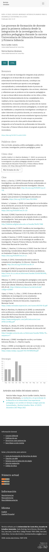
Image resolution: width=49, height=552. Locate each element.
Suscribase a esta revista (15, 443)
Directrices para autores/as (16, 441)
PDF (4, 63)
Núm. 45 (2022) (6, 14)
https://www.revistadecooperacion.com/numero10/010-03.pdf (24, 306)
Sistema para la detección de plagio (19, 461)
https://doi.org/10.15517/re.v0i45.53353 (14, 135)
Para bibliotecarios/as (10, 500)
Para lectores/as (8, 495)
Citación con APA (12, 458)
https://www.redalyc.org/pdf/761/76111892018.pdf (20, 351)
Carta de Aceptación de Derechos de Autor (21, 456)
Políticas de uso (11, 438)
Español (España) (8, 514)
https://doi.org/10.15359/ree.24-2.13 (14, 211)
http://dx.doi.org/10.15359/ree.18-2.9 (20, 265)
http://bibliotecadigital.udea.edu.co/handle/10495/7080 (22, 224)
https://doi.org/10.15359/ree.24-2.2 (14, 256)
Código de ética (11, 466)
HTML (12, 63)
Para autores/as (7, 498)
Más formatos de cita (11, 170)
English (4, 512)
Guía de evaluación (12, 463)
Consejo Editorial (12, 436)
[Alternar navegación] (43, 4)
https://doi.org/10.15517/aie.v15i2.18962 (23, 199)
